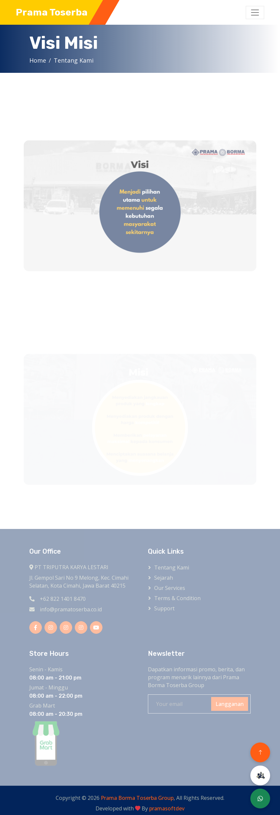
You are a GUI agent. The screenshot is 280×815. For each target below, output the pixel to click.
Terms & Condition (177, 598)
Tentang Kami (75, 60)
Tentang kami (171, 567)
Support (164, 608)
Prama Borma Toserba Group (137, 797)
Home (38, 60)
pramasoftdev (166, 808)
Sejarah (163, 577)
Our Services (169, 588)
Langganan (229, 704)
